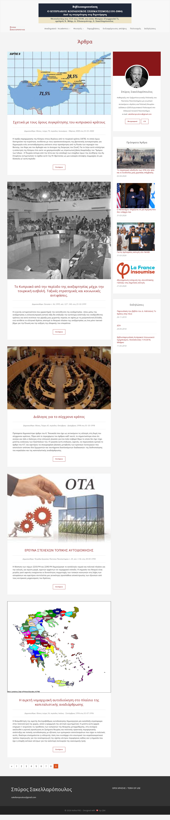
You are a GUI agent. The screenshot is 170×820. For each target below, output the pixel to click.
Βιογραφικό (132, 121)
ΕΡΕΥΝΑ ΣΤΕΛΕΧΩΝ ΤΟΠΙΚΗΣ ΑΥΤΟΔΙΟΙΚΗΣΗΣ (59, 555)
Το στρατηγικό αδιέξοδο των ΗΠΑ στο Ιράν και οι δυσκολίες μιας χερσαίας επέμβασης (135, 171)
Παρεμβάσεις (93, 28)
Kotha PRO (77, 815)
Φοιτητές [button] (77, 28)
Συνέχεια (59, 172)
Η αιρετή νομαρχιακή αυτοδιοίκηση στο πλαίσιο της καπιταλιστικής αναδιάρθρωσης (59, 707)
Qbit (103, 815)
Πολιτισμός (135, 28)
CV (145, 121)
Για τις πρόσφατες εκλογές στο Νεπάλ (133, 252)
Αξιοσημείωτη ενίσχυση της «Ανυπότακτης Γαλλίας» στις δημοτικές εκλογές (135, 281)
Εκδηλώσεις (150, 28)
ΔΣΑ (119, 325)
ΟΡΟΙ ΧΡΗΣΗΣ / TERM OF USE (126, 793)
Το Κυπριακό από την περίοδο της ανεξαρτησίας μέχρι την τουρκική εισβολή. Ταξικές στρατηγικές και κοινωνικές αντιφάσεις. (59, 295)
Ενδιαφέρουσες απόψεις (115, 28)
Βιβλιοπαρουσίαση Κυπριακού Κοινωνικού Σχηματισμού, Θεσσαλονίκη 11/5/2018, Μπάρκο (135, 340)
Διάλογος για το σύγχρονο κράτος (59, 421)
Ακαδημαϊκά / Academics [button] (56, 28)
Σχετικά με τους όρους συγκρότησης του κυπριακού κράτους (59, 124)
